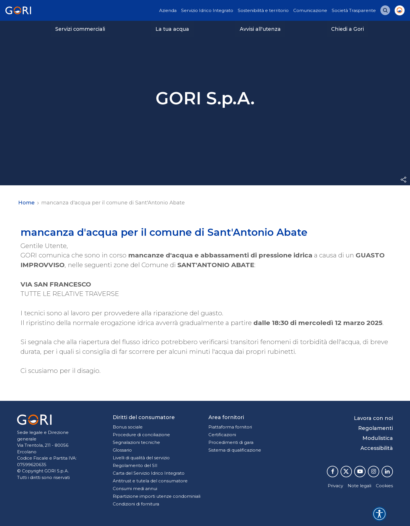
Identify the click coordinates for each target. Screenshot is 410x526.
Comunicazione (310, 10)
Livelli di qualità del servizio (141, 457)
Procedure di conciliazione (141, 434)
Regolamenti (375, 428)
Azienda (168, 10)
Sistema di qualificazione (234, 450)
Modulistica (377, 438)
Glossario (122, 450)
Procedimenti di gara (230, 442)
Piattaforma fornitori (230, 427)
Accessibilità (376, 448)
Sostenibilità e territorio (263, 10)
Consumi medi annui (135, 488)
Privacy (335, 485)
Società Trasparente (354, 10)
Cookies (384, 485)
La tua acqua (172, 29)
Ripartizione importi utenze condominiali (156, 496)
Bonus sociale (128, 427)
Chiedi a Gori (347, 29)
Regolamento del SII (135, 465)
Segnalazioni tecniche (136, 442)
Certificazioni (222, 434)
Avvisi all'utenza (260, 29)
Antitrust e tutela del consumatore (150, 481)
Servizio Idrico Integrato (207, 10)
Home (26, 203)
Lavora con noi (373, 418)
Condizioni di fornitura (136, 504)
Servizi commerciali (80, 29)
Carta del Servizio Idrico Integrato (148, 473)
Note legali (359, 485)
